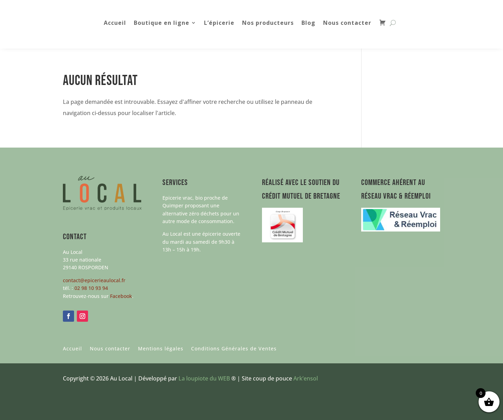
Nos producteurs (268, 23)
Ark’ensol (305, 378)
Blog (308, 23)
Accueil (115, 23)
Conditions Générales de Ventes (234, 349)
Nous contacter (347, 23)
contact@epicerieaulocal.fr (94, 280)
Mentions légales (160, 349)
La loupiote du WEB (204, 378)
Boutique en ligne (161, 23)
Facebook (121, 296)
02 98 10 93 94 (91, 288)
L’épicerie (219, 23)
